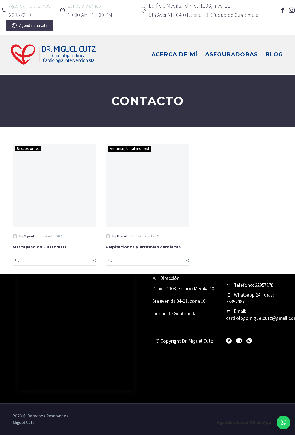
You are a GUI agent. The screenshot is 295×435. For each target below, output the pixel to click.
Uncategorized (28, 148)
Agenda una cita (29, 25)
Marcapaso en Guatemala (40, 247)
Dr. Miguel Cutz (197, 341)
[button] (94, 260)
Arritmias (117, 148)
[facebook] (229, 341)
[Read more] (25, 10)
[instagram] (249, 341)
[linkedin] (239, 341)
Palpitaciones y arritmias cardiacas (143, 247)
